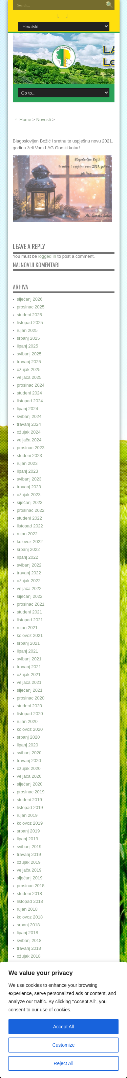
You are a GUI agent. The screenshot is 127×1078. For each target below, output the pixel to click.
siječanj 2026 (30, 299)
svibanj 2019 (29, 846)
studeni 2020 (29, 705)
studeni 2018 (29, 893)
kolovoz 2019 (30, 823)
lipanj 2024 (27, 408)
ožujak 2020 (29, 768)
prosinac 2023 (31, 447)
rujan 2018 (27, 909)
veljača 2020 (29, 776)
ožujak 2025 (29, 369)
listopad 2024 (30, 400)
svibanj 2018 (29, 940)
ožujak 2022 (29, 580)
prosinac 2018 (31, 885)
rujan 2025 (27, 330)
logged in (47, 256)
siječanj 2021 (30, 690)
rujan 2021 (27, 627)
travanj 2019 (29, 854)
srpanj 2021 (28, 643)
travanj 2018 (29, 948)
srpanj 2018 (28, 924)
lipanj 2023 (27, 471)
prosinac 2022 (31, 510)
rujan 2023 (27, 463)
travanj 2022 (29, 572)
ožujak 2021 (29, 674)
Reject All (63, 1063)
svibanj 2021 (29, 658)
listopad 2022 (30, 525)
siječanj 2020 (30, 784)
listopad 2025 (30, 322)
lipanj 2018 (27, 932)
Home (22, 119)
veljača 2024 (29, 439)
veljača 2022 (29, 588)
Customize (63, 1045)
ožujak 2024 (29, 432)
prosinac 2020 (31, 698)
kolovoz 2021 (30, 635)
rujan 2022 (27, 533)
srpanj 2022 (28, 549)
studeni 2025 (29, 314)
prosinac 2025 (31, 306)
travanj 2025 (29, 361)
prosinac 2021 (31, 604)
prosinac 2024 (31, 385)
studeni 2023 (29, 455)
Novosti (43, 119)
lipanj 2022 (27, 557)
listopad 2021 (30, 619)
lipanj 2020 (27, 744)
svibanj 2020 (29, 752)
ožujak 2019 (29, 862)
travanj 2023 (29, 486)
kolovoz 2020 (30, 729)
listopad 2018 (30, 901)
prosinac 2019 (31, 791)
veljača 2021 (29, 682)
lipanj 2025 (27, 346)
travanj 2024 (29, 424)
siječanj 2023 (30, 502)
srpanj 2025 (28, 338)
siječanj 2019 (30, 877)
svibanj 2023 (29, 479)
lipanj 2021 (27, 651)
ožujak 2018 (29, 956)
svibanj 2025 (29, 353)
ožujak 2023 (29, 494)
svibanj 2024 (29, 416)
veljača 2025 (29, 377)
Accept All (63, 1026)
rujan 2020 (27, 721)
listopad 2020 (30, 713)
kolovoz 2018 (30, 917)
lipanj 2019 (27, 838)
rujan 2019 (27, 815)
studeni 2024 (29, 392)
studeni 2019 (29, 799)
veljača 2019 (29, 870)
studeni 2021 (29, 611)
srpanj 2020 (28, 737)
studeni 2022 (29, 518)
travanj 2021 (29, 666)
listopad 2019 (30, 807)
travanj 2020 (29, 760)
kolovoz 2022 (30, 541)
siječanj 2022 (30, 596)
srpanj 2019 (28, 830)
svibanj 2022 (29, 565)
